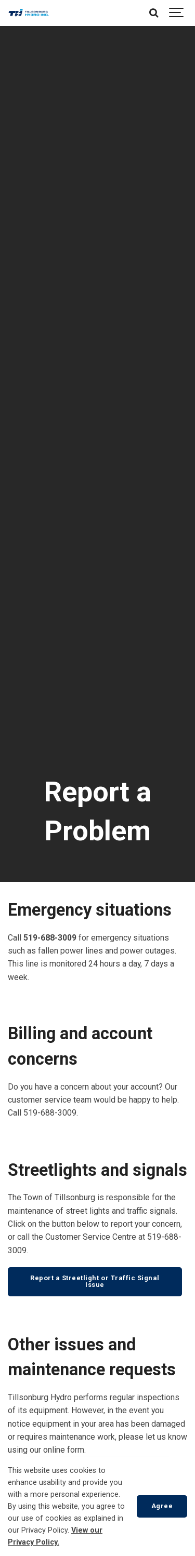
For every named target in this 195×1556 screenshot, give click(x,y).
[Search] (153, 13)
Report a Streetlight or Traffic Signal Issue (95, 1281)
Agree (162, 1506)
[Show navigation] (176, 13)
